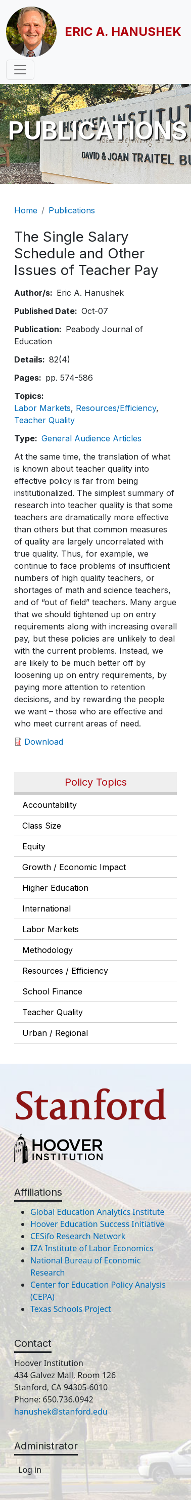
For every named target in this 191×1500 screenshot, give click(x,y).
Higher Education (55, 888)
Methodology (47, 950)
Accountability (49, 805)
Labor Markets (50, 929)
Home (25, 210)
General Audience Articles (91, 438)
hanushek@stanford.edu (61, 1411)
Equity (33, 846)
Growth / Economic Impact (74, 867)
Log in (29, 1469)
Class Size (41, 826)
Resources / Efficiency (65, 971)
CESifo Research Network (77, 1236)
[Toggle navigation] (20, 70)
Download (43, 742)
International (46, 908)
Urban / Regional (55, 1033)
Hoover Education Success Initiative (97, 1224)
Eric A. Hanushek (123, 31)
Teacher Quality (52, 1012)
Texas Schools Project (70, 1308)
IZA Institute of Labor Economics (92, 1248)
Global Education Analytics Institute (97, 1211)
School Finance (52, 991)
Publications (72, 210)
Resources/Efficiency (116, 408)
